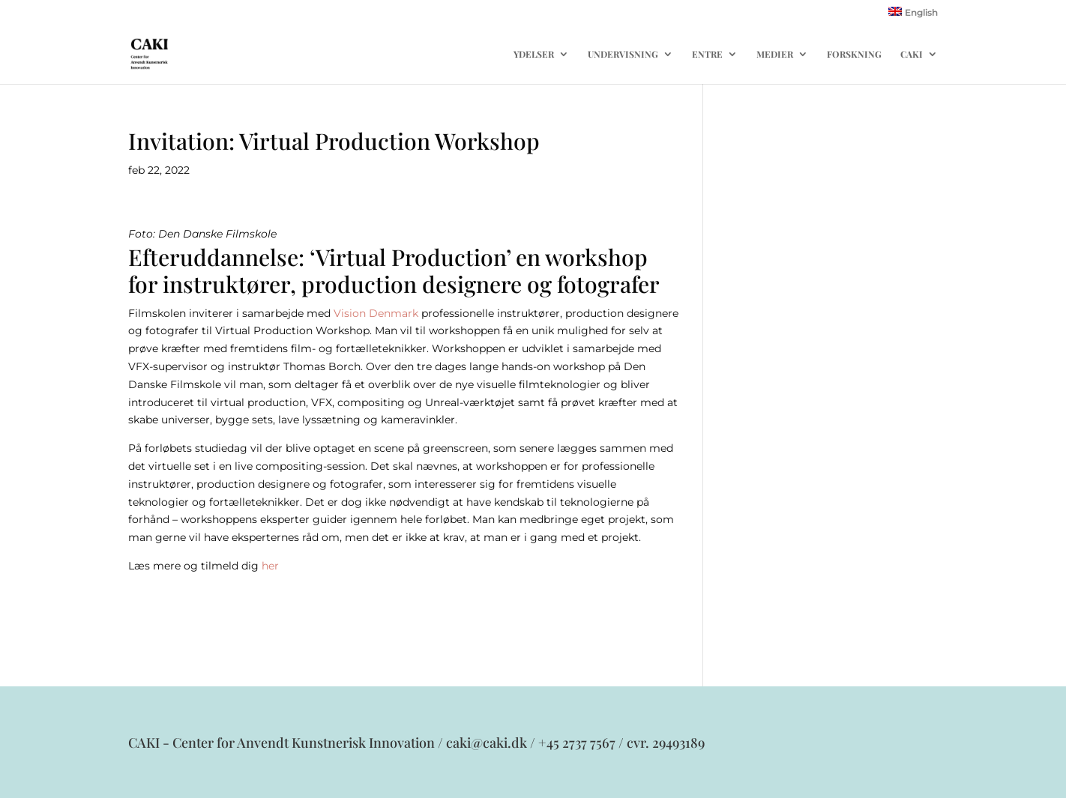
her (270, 565)
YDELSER (534, 54)
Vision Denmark (376, 313)
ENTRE (707, 54)
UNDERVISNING (623, 54)
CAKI (911, 54)
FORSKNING (854, 54)
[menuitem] (913, 15)
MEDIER (774, 54)
